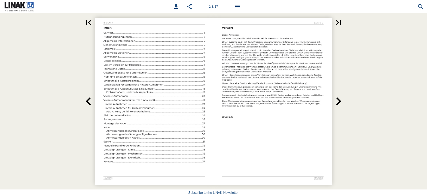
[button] (176, 6)
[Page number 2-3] (213, 6)
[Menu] (237, 6)
